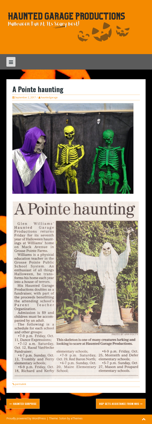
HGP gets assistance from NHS (121, 404)
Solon (62, 418)
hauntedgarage (49, 97)
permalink (20, 384)
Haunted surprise (23, 404)
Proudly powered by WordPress (26, 418)
